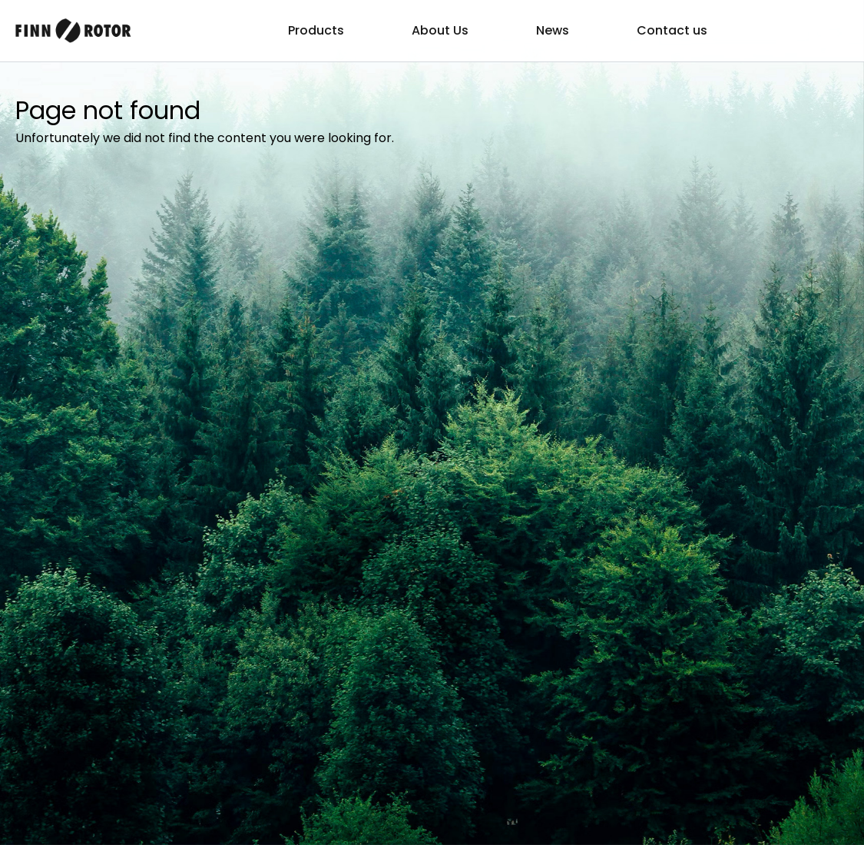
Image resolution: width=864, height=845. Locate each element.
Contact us (672, 30)
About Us (440, 30)
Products (316, 30)
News (552, 30)
